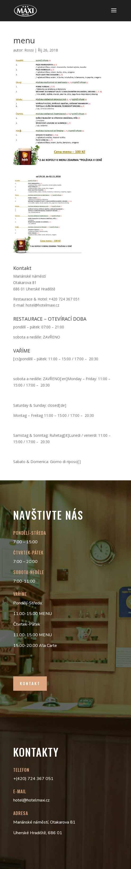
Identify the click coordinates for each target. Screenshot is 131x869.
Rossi (29, 50)
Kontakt (30, 683)
